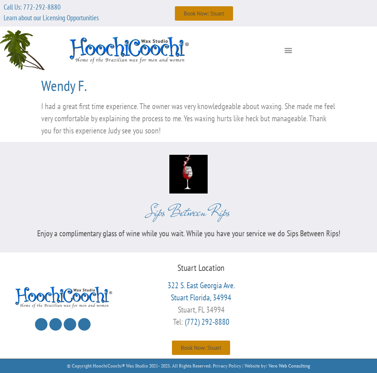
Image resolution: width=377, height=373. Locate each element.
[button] (288, 50)
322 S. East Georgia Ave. (201, 285)
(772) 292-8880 (207, 322)
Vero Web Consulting (289, 366)
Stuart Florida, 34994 (201, 297)
